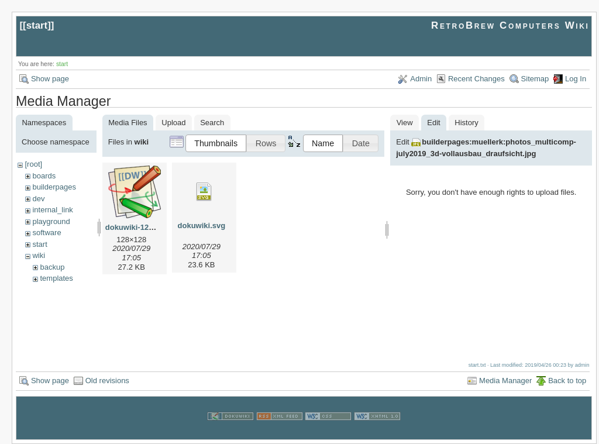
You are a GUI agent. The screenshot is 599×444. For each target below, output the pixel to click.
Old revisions (107, 380)
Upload (173, 122)
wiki (38, 255)
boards (44, 175)
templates (56, 278)
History (466, 122)
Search (212, 122)
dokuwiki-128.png (137, 227)
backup (52, 267)
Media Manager (505, 380)
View (405, 122)
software (46, 232)
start (37, 25)
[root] (33, 164)
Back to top (567, 380)
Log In (575, 78)
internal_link (52, 209)
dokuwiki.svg (202, 225)
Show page (50, 78)
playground (51, 221)
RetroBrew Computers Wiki (510, 25)
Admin (421, 78)
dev (38, 198)
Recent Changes (476, 78)
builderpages (53, 187)
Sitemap (535, 78)
